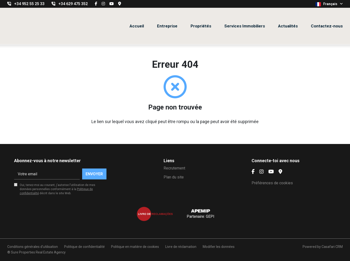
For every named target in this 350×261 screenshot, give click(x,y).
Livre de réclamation (180, 247)
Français (329, 4)
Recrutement (174, 168)
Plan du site (174, 177)
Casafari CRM (332, 247)
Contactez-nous (327, 26)
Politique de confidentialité (84, 247)
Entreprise (167, 26)
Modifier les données (219, 247)
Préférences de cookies (272, 183)
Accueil (137, 26)
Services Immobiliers (244, 26)
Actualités (288, 26)
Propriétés (201, 26)
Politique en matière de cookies (135, 247)
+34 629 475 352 (73, 3)
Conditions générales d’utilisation (32, 247)
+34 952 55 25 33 (29, 3)
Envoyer (94, 174)
